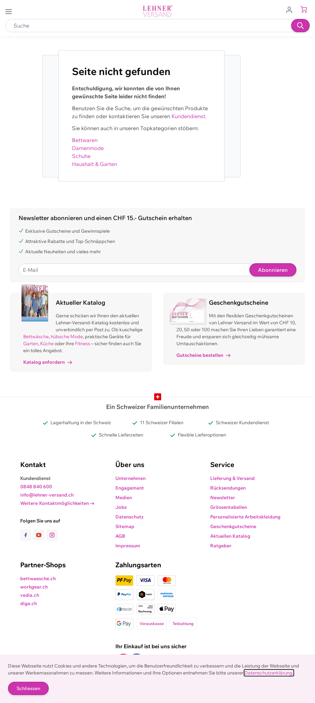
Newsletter (222, 498)
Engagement (129, 488)
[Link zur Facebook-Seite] (26, 535)
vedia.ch (29, 595)
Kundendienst (188, 116)
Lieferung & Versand (232, 478)
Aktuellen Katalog (230, 536)
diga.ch (28, 603)
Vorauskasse (152, 623)
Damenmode (88, 148)
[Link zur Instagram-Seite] (52, 535)
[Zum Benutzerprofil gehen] (291, 9)
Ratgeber (220, 546)
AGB (120, 536)
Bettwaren (84, 140)
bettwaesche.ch (38, 579)
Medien (123, 498)
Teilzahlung (183, 623)
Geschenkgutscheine (233, 526)
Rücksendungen (228, 488)
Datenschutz (129, 517)
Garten (30, 344)
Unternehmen (130, 478)
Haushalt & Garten (94, 164)
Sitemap (124, 526)
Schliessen (28, 688)
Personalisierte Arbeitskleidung (245, 517)
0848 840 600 (36, 487)
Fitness (82, 344)
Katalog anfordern (47, 362)
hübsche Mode (67, 337)
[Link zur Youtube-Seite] (40, 535)
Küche (47, 344)
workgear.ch (34, 587)
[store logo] (157, 11)
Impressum (127, 546)
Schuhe (81, 156)
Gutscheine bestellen (203, 355)
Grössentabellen (228, 507)
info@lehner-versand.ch (47, 495)
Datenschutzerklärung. (268, 673)
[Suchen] (300, 25)
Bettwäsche (36, 337)
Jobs (121, 507)
